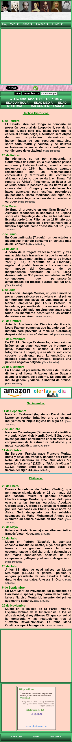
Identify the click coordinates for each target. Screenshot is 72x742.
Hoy (4, 24)
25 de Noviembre (13, 605)
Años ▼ (28, 24)
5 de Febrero (11, 120)
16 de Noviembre (13, 339)
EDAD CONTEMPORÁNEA (46, 106)
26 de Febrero (11, 155)
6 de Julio (9, 289)
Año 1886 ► (54, 99)
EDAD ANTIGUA (17, 102)
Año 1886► (56, 736)
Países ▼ (43, 24)
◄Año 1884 (16, 736)
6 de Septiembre (13, 587)
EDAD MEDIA (43, 102)
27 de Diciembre (13, 366)
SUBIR (36, 736)
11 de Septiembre (14, 411)
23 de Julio (9, 566)
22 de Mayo (10, 527)
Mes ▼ (15, 24)
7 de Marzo (9, 206)
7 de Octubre (11, 429)
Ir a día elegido (49, 93)
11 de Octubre (12, 450)
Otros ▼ (58, 24)
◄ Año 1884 (18, 99)
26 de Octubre (12, 321)
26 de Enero (10, 486)
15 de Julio (9, 538)
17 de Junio (10, 248)
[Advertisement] (36, 57)
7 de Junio (9, 234)
